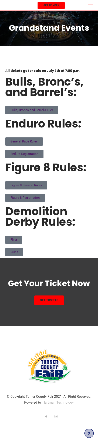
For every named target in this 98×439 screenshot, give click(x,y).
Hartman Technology (58, 402)
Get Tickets (51, 5)
